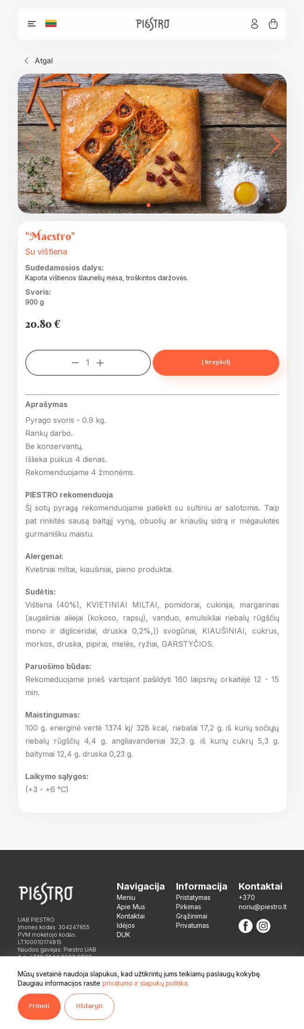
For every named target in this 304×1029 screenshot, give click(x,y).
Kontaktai (131, 916)
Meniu (126, 897)
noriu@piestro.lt (263, 907)
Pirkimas (188, 907)
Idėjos (126, 925)
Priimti (39, 1006)
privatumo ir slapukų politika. (145, 983)
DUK (123, 935)
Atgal (44, 60)
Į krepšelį (216, 362)
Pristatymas (193, 897)
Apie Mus (131, 907)
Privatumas (192, 925)
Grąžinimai (191, 916)
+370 (247, 897)
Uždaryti (89, 1006)
